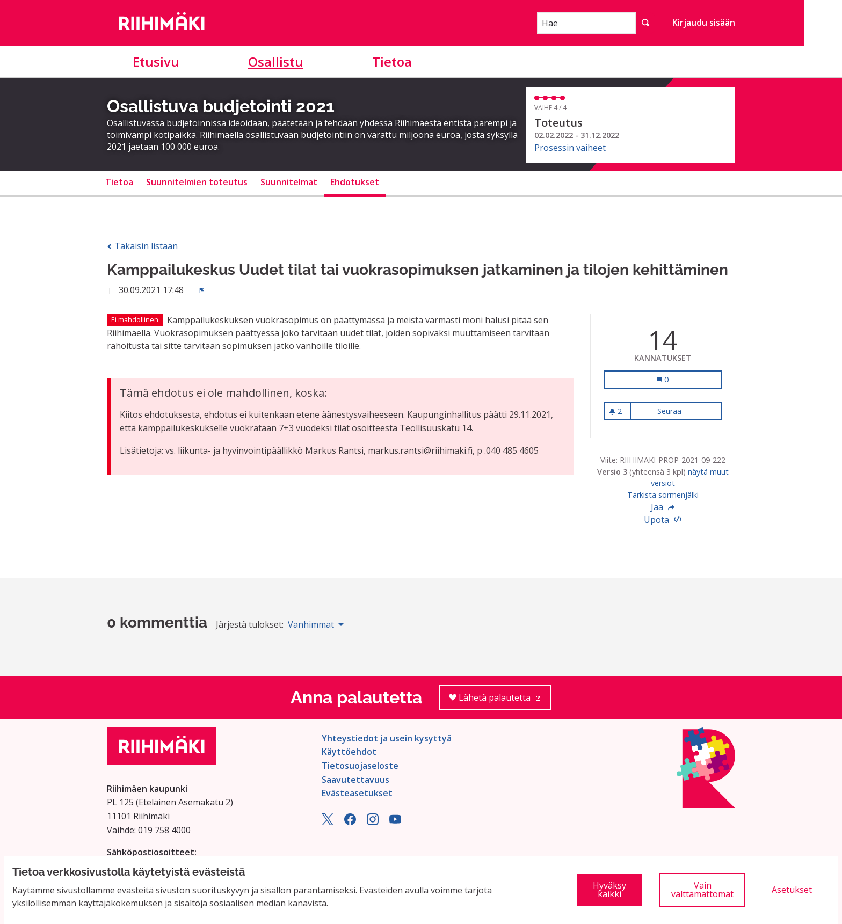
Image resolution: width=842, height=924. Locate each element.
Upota (662, 519)
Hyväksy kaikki (609, 889)
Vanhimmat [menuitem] (311, 624)
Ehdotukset (354, 182)
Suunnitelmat (288, 182)
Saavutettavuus (355, 779)
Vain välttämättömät (702, 889)
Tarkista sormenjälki (663, 495)
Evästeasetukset (357, 793)
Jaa (662, 507)
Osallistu (275, 61)
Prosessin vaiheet (570, 148)
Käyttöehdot (349, 752)
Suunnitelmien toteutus (197, 182)
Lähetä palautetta (500, 701)
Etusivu (156, 61)
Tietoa (392, 61)
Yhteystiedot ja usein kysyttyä (387, 738)
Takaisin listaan (142, 246)
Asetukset (792, 890)
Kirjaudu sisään (703, 22)
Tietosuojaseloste (360, 766)
